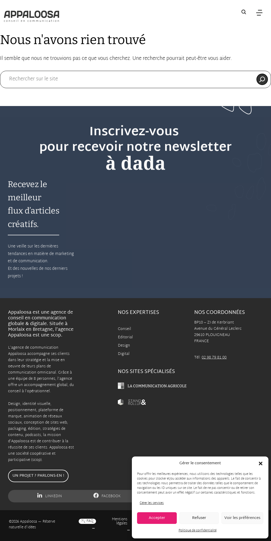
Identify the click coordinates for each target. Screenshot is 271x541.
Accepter (157, 518)
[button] (260, 463)
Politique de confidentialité (197, 530)
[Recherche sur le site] (243, 12)
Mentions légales (119, 521)
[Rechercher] (262, 79)
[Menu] (259, 12)
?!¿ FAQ (87, 521)
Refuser (199, 518)
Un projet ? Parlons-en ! (38, 475)
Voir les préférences (242, 518)
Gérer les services (152, 503)
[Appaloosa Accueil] (31, 16)
